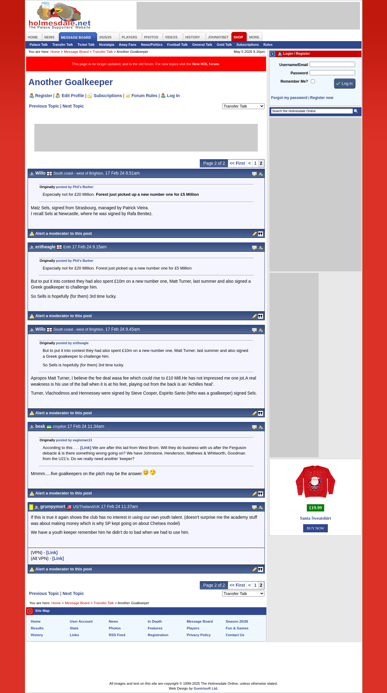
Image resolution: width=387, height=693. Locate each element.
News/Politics (152, 44)
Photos (115, 628)
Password (299, 73)
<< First (237, 163)
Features (155, 628)
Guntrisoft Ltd (205, 688)
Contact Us (235, 635)
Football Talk (177, 44)
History (37, 635)
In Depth (155, 621)
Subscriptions (247, 44)
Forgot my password (289, 98)
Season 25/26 (237, 621)
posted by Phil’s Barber (75, 187)
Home (55, 51)
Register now (321, 98)
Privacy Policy (199, 635)
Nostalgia (106, 44)
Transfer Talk (62, 44)
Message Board (76, 51)
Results (37, 628)
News (113, 621)
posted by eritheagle (72, 343)
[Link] (85, 447)
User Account (81, 621)
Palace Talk (39, 44)
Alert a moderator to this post (63, 233)
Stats (74, 628)
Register (43, 95)
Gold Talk (224, 44)
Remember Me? (294, 81)
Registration (158, 635)
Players (193, 628)
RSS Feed (117, 635)
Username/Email (293, 65)
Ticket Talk (86, 44)
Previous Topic (44, 106)
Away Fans (127, 44)
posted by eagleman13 (74, 440)
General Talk (202, 44)
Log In (173, 95)
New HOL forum (205, 64)
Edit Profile (73, 95)
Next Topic (73, 106)
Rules (268, 44)
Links (74, 635)
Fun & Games (237, 628)
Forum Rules (144, 95)
